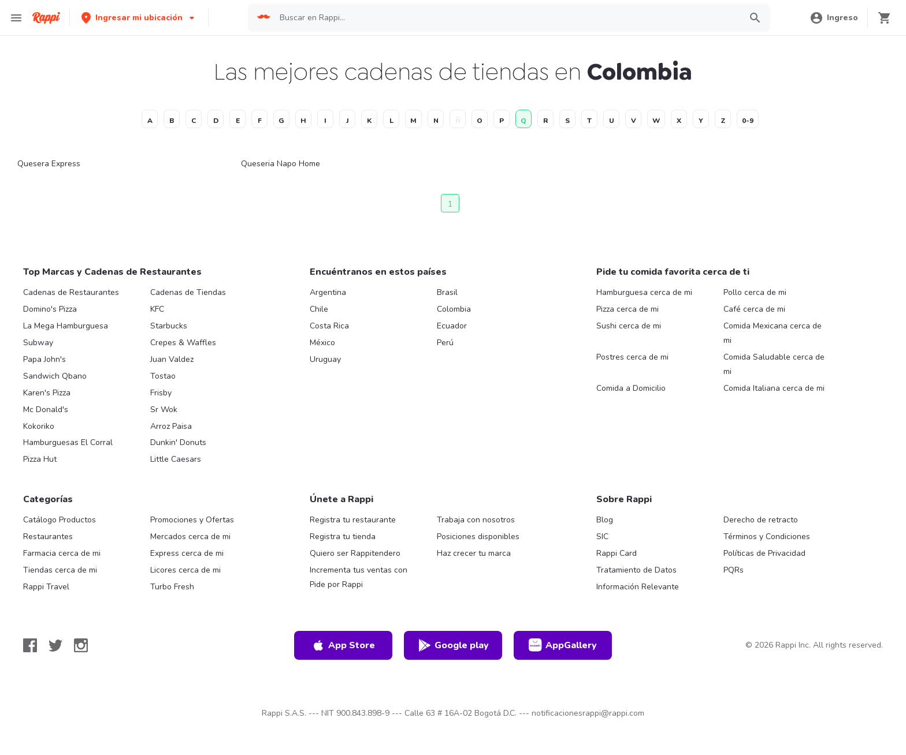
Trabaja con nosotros (476, 519)
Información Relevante (637, 586)
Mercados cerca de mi (190, 536)
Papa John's (44, 359)
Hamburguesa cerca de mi (644, 292)
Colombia (454, 309)
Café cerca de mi (754, 309)
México (322, 342)
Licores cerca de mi (185, 570)
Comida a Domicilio (631, 388)
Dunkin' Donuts (178, 442)
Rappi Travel (46, 586)
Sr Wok (163, 409)
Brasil (447, 292)
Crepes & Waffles (183, 342)
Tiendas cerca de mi (60, 570)
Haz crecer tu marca (474, 553)
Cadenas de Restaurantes (71, 292)
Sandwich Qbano (55, 376)
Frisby (161, 392)
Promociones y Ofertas (192, 519)
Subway (38, 342)
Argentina (328, 292)
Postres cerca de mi (632, 357)
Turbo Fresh (172, 586)
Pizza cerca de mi (627, 309)
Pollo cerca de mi (754, 292)
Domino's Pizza (50, 309)
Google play (453, 645)
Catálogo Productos (59, 519)
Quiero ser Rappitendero (355, 553)
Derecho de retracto (760, 519)
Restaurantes (48, 536)
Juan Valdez (172, 359)
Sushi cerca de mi (628, 325)
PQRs (733, 570)
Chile (319, 309)
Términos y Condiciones (766, 536)
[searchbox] (507, 18)
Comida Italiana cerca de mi (774, 388)
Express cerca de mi (187, 553)
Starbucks (168, 325)
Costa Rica (329, 325)
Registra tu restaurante (353, 519)
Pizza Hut (40, 459)
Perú (445, 342)
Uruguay (325, 359)
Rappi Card (616, 553)
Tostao (163, 376)
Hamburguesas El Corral (68, 442)
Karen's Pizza (46, 392)
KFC (157, 309)
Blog (604, 519)
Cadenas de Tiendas (188, 292)
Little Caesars (175, 459)
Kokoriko (38, 426)
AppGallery (563, 645)
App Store (343, 645)
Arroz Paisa (171, 426)
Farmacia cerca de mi (62, 553)
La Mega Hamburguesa (65, 325)
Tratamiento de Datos (636, 570)
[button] (139, 18)
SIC (602, 536)
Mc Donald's (45, 409)
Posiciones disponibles (478, 536)
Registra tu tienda (343, 536)
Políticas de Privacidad (764, 553)
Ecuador (452, 325)
